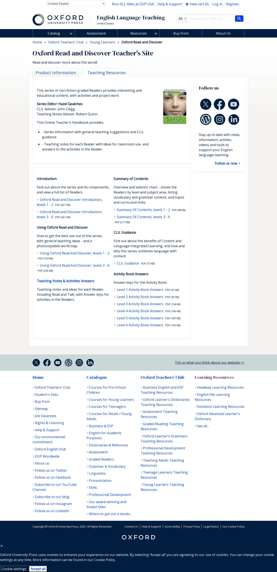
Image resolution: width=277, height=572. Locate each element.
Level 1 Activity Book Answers (140, 289)
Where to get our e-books (109, 514)
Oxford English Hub (50, 449)
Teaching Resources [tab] (106, 72)
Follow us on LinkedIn (52, 511)
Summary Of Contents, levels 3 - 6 (143, 217)
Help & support (170, 4)
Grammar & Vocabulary (107, 466)
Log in (217, 4)
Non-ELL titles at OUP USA (133, 4)
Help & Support (47, 430)
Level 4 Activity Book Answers (140, 311)
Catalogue (97, 377)
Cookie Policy (104, 559)
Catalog (54, 33)
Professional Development (110, 494)
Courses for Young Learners (111, 399)
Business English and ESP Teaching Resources (162, 390)
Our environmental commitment (49, 439)
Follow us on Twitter (51, 470)
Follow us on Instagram (53, 503)
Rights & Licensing (49, 422)
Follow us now (226, 163)
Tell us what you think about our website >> (209, 362)
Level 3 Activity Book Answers (140, 304)
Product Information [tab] (56, 72)
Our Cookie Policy (233, 526)
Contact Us (131, 526)
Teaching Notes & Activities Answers (65, 281)
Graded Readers (101, 459)
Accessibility (172, 526)
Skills (93, 487)
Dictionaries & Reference (108, 445)
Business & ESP (101, 426)
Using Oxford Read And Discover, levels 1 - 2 (74, 253)
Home (38, 377)
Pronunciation (100, 480)
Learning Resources (214, 377)
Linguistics (97, 473)
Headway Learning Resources (220, 387)
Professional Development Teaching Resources (163, 450)
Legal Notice (211, 526)
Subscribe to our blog (52, 496)
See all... (203, 426)
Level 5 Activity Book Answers (140, 318)
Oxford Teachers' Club (52, 387)
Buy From (181, 33)
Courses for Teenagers (107, 406)
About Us (223, 33)
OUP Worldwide (47, 456)
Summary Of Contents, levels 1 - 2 (143, 209)
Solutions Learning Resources (220, 406)
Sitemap (41, 408)
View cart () (197, 4)
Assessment (96, 33)
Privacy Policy (191, 526)
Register (232, 4)
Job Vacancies (45, 416)
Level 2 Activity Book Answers (140, 296)
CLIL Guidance (128, 263)
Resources (138, 33)
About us (42, 463)
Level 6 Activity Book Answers (140, 325)
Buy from (42, 401)
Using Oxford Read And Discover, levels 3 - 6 (74, 265)
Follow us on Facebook (53, 477)
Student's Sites (46, 394)
